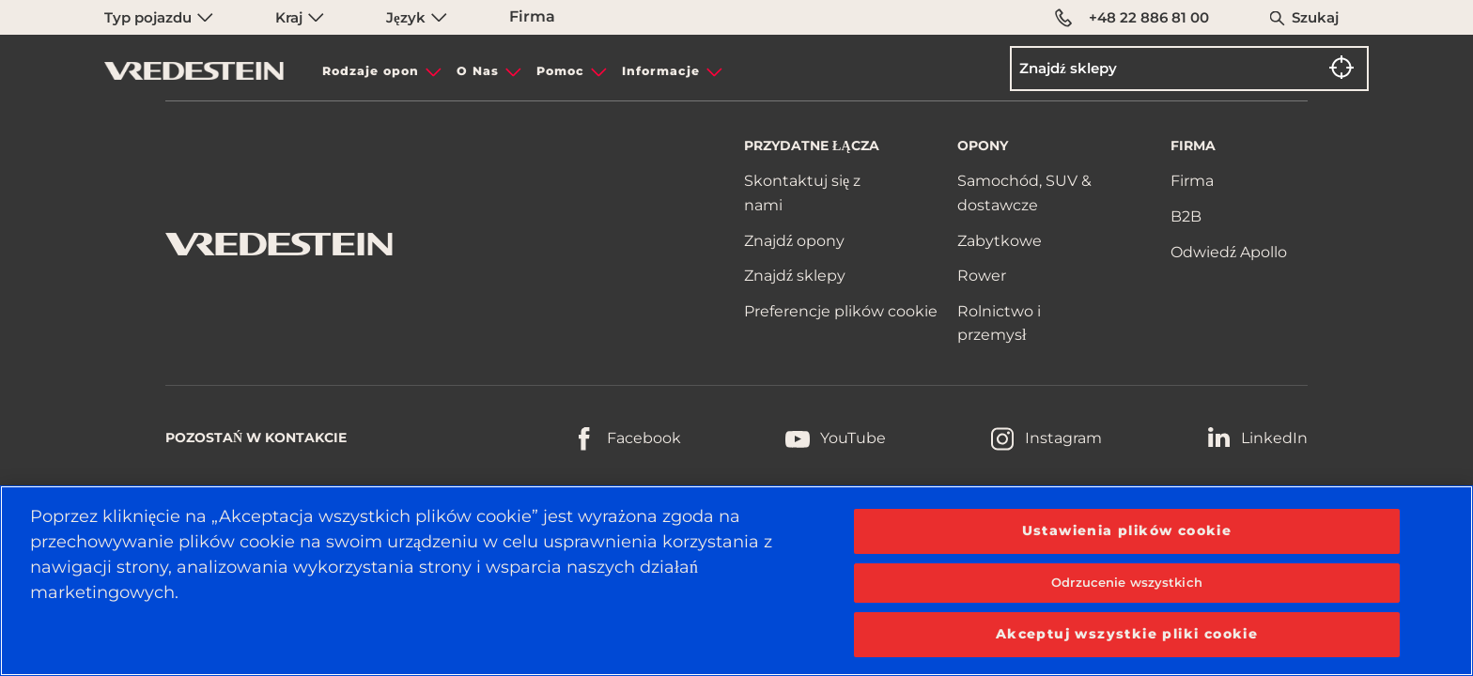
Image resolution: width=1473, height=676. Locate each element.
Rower (981, 275)
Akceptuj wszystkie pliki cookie (1127, 633)
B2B (1186, 216)
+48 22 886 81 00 (1132, 17)
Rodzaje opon (370, 71)
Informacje (661, 71)
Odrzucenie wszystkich (1126, 582)
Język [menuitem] (416, 17)
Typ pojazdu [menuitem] (158, 17)
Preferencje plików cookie (841, 311)
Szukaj (1315, 17)
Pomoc (560, 71)
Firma (532, 16)
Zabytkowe (999, 241)
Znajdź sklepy (794, 275)
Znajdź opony (794, 241)
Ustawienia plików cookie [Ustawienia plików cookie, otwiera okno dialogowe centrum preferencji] (1127, 530)
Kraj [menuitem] (299, 17)
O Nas (478, 71)
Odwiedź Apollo (1229, 252)
